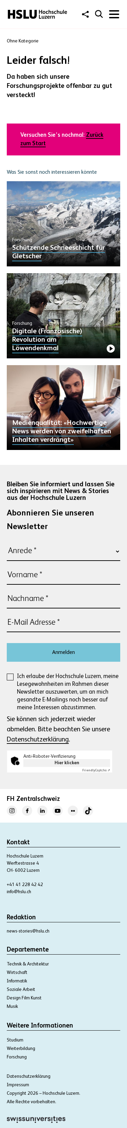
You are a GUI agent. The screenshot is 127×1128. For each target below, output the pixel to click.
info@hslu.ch (19, 891)
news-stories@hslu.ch (28, 931)
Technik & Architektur (28, 964)
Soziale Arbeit (21, 989)
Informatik (17, 981)
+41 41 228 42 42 (25, 884)
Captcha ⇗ (96, 770)
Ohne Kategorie (23, 41)
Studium (15, 1040)
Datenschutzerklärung (38, 739)
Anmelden (63, 652)
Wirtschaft (17, 972)
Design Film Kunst (24, 998)
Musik (12, 1006)
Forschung (17, 1057)
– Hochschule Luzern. (59, 1093)
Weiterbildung (21, 1048)
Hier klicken (67, 762)
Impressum (18, 1085)
